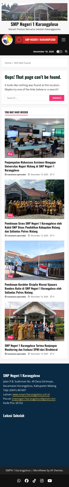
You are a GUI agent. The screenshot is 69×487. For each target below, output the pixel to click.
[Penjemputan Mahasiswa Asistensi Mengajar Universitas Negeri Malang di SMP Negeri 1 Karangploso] (34, 138)
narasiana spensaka (16, 174)
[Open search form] (66, 51)
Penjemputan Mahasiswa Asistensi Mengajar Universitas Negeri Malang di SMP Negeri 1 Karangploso (30, 166)
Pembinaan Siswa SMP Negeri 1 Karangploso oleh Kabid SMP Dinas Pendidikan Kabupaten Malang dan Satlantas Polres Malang (33, 227)
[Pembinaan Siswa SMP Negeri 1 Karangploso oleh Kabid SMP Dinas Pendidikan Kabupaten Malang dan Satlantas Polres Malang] (34, 199)
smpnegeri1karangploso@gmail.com (34, 398)
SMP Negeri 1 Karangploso (34, 24)
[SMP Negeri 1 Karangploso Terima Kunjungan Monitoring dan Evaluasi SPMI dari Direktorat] (34, 321)
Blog (10, 154)
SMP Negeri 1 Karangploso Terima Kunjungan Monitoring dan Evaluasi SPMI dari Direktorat (31, 347)
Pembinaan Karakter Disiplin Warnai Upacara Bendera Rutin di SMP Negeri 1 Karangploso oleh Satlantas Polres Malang (33, 288)
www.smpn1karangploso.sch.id (31, 394)
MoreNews (39, 470)
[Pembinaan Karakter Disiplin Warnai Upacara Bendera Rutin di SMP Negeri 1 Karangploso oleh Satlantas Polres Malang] (34, 260)
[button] (63, 39)
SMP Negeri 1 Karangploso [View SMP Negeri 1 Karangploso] (35, 40)
